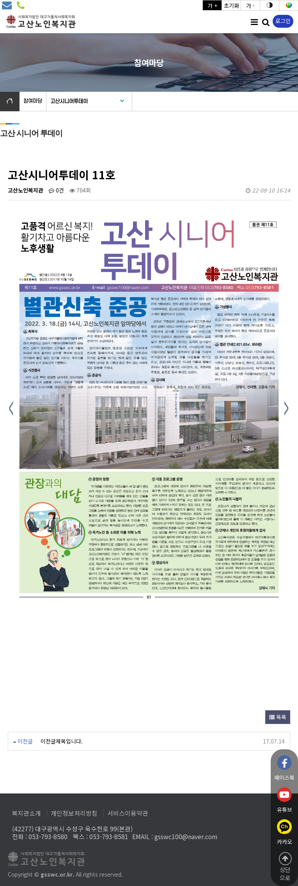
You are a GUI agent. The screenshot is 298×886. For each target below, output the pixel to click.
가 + (212, 5)
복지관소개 (26, 813)
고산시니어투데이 (69, 101)
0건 (56, 190)
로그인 (283, 21)
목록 (277, 717)
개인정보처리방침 (74, 813)
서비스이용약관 (127, 813)
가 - (250, 5)
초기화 (231, 5)
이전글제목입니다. (62, 741)
